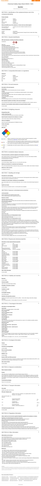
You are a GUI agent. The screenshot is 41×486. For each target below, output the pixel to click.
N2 (37, 145)
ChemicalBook (4, 0)
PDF (33, 0)
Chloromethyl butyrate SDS (13, 479)
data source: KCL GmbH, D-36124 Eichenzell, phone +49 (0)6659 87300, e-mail (14, 220)
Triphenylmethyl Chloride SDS (14, 480)
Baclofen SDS (20, 480)
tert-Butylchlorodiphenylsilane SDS (28, 480)
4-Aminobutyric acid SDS (12, 476)
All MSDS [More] (37, 0)
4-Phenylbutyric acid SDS (5, 476)
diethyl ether (15, 139)
